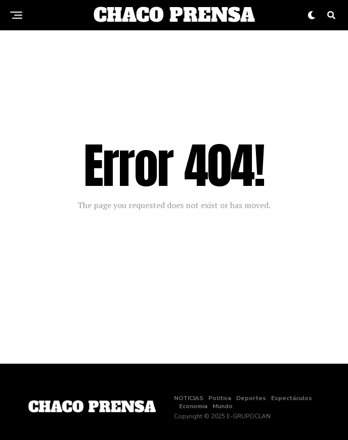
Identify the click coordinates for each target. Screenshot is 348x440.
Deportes (251, 398)
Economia (193, 406)
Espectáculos (291, 398)
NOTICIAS (188, 398)
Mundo (222, 406)
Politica (219, 398)
